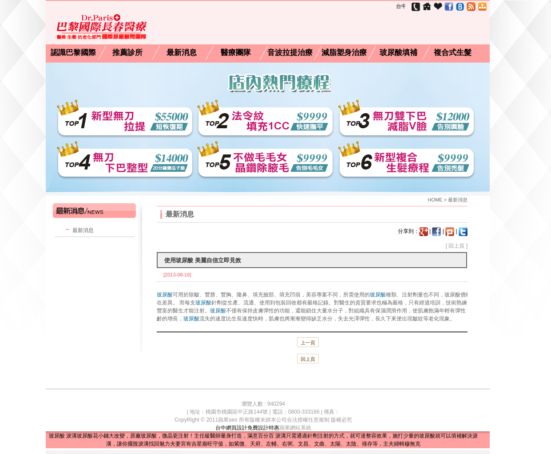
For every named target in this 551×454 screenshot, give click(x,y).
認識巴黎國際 (73, 53)
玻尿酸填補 (398, 53)
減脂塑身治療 (344, 53)
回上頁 (456, 246)
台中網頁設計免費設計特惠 (247, 428)
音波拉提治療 (290, 53)
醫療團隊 (236, 53)
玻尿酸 (165, 295)
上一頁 (308, 342)
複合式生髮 (453, 53)
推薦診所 (127, 53)
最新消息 (181, 53)
